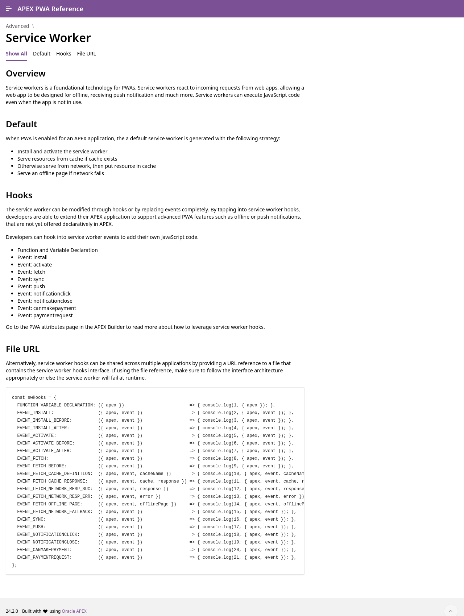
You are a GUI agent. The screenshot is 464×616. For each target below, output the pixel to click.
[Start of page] (451, 603)
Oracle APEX (74, 603)
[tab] (16, 53)
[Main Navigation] (8, 9)
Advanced (17, 26)
